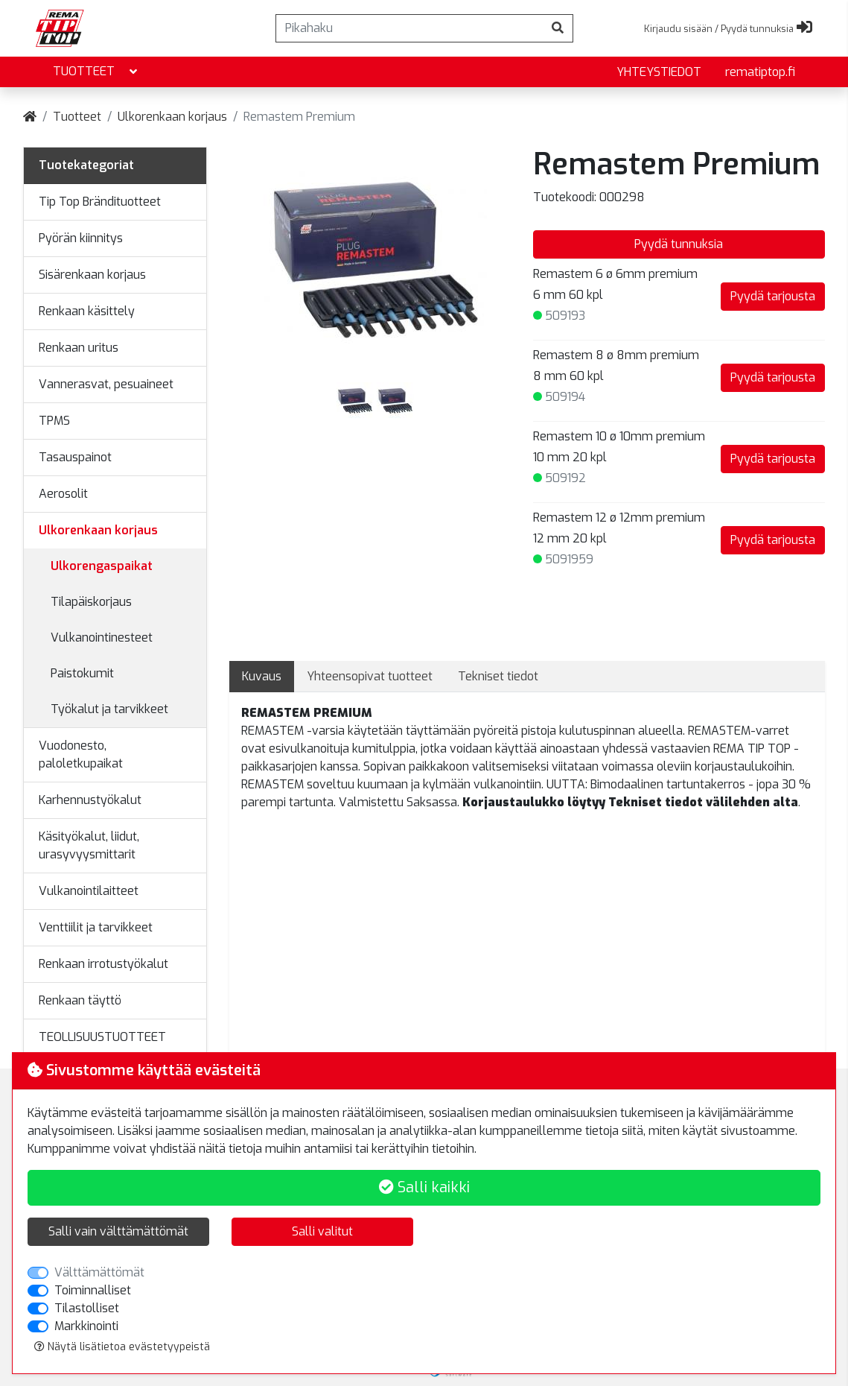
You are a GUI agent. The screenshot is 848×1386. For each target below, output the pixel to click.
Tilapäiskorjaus (91, 602)
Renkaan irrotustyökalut (103, 964)
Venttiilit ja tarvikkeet (96, 927)
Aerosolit (63, 493)
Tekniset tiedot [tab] (498, 676)
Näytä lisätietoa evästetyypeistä (122, 1347)
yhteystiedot (658, 72)
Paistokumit (82, 673)
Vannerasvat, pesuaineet (106, 384)
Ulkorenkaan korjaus (172, 116)
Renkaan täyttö (80, 1000)
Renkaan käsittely (87, 311)
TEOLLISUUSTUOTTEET (102, 1037)
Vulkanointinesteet (102, 637)
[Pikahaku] (409, 28)
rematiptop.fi (760, 72)
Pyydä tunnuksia (678, 244)
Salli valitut (322, 1231)
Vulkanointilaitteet (88, 891)
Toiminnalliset (92, 1290)
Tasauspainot (75, 457)
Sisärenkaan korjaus (92, 274)
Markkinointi (86, 1326)
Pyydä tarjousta (772, 296)
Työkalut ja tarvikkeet (109, 709)
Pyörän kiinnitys (81, 238)
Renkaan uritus (78, 347)
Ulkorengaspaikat (102, 566)
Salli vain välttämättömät (118, 1231)
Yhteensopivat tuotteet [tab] (370, 676)
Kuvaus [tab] (261, 676)
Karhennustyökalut (90, 800)
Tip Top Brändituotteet (100, 201)
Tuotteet (96, 72)
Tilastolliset (86, 1308)
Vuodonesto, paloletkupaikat (81, 754)
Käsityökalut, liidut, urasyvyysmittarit (89, 845)
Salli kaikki (424, 1187)
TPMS (54, 420)
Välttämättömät (99, 1272)
